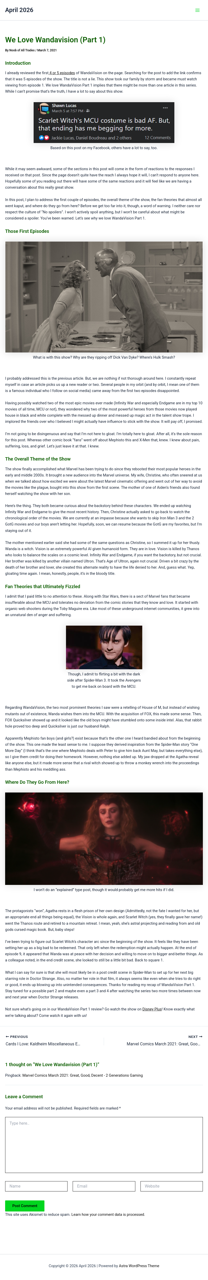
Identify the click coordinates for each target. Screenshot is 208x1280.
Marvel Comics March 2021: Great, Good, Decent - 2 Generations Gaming (82, 1075)
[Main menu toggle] (197, 10)
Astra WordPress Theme (139, 1266)
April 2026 (19, 10)
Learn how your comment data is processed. (108, 1214)
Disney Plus (152, 1009)
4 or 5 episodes (62, 73)
